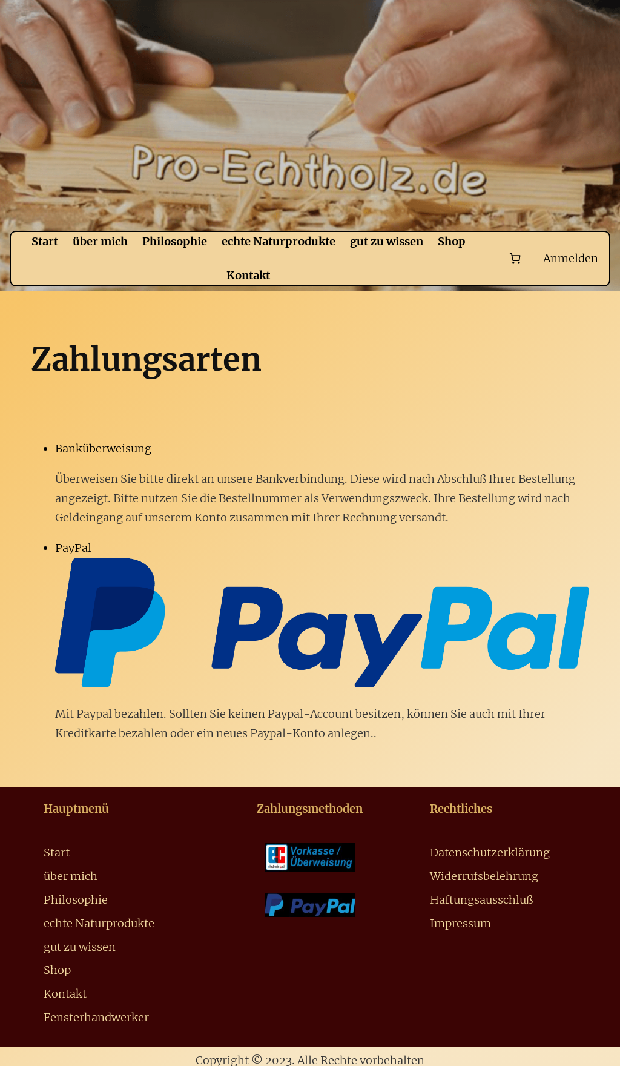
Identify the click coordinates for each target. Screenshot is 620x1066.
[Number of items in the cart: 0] (515, 258)
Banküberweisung (103, 448)
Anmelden (570, 258)
